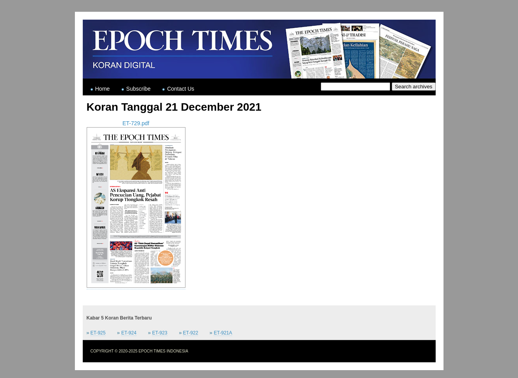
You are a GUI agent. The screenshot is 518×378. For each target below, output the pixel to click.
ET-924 (128, 333)
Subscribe (138, 89)
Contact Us (180, 89)
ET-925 (98, 333)
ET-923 (159, 333)
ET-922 (190, 333)
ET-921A (223, 333)
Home (102, 89)
